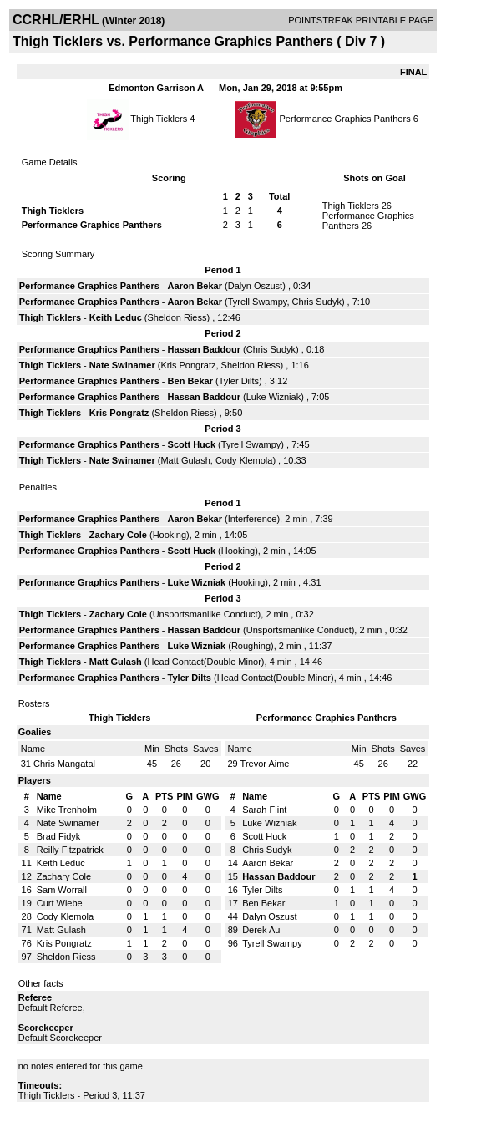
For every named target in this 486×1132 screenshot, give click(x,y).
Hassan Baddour (204, 349)
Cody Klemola (243, 460)
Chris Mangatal (64, 764)
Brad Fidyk (59, 836)
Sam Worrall (62, 890)
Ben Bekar (190, 381)
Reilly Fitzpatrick (70, 850)
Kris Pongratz (187, 365)
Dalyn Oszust (255, 286)
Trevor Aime (265, 764)
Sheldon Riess (177, 317)
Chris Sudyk (317, 302)
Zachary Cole (118, 535)
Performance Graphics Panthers (345, 119)
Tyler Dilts (239, 381)
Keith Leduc (115, 317)
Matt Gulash (185, 460)
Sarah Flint (264, 810)
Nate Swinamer (122, 365)
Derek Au (261, 930)
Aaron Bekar (195, 286)
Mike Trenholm (67, 810)
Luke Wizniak (273, 397)
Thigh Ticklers (158, 119)
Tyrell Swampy (257, 302)
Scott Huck (191, 444)
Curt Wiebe (60, 903)
